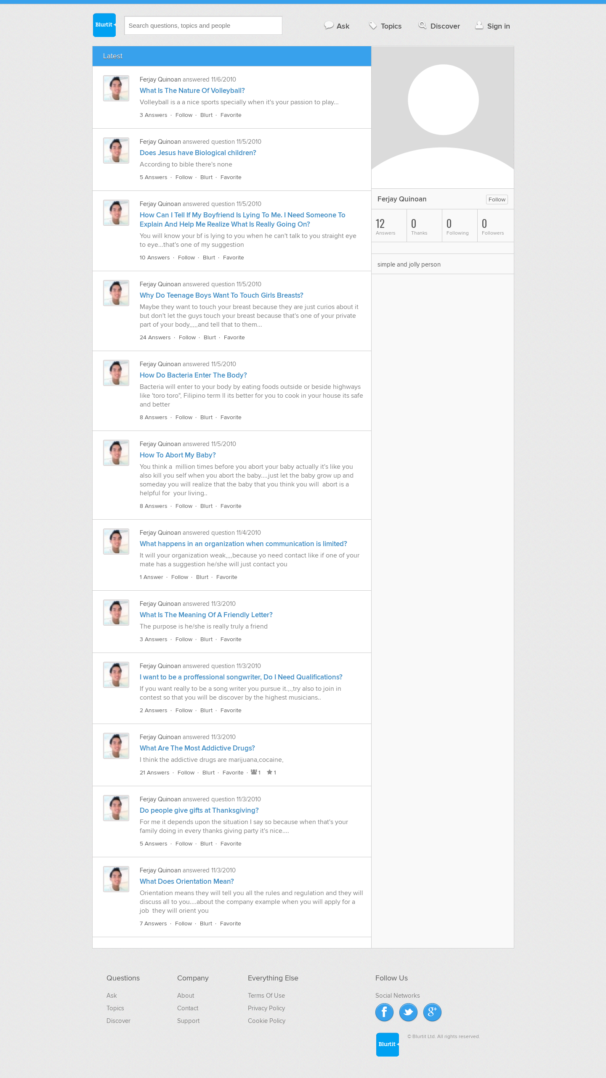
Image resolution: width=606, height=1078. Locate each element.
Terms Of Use (266, 995)
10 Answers (155, 257)
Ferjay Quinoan (160, 79)
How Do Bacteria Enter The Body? (193, 375)
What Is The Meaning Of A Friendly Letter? (206, 615)
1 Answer (151, 577)
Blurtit (104, 24)
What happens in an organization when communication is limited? (243, 544)
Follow (183, 115)
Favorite (231, 115)
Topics (384, 26)
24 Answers (155, 337)
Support (188, 1021)
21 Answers (155, 772)
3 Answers (153, 115)
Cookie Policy (266, 1021)
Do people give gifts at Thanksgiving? (199, 810)
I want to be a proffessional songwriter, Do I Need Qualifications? (241, 677)
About (185, 995)
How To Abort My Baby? (178, 455)
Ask (336, 26)
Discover (438, 26)
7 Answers (153, 923)
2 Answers (153, 710)
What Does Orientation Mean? (187, 881)
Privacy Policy (266, 1008)
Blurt (206, 115)
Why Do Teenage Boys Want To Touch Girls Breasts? (221, 295)
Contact (187, 1008)
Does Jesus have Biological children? (198, 153)
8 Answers (153, 417)
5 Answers (153, 177)
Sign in (491, 26)
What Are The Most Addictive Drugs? (197, 748)
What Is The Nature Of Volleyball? (192, 91)
